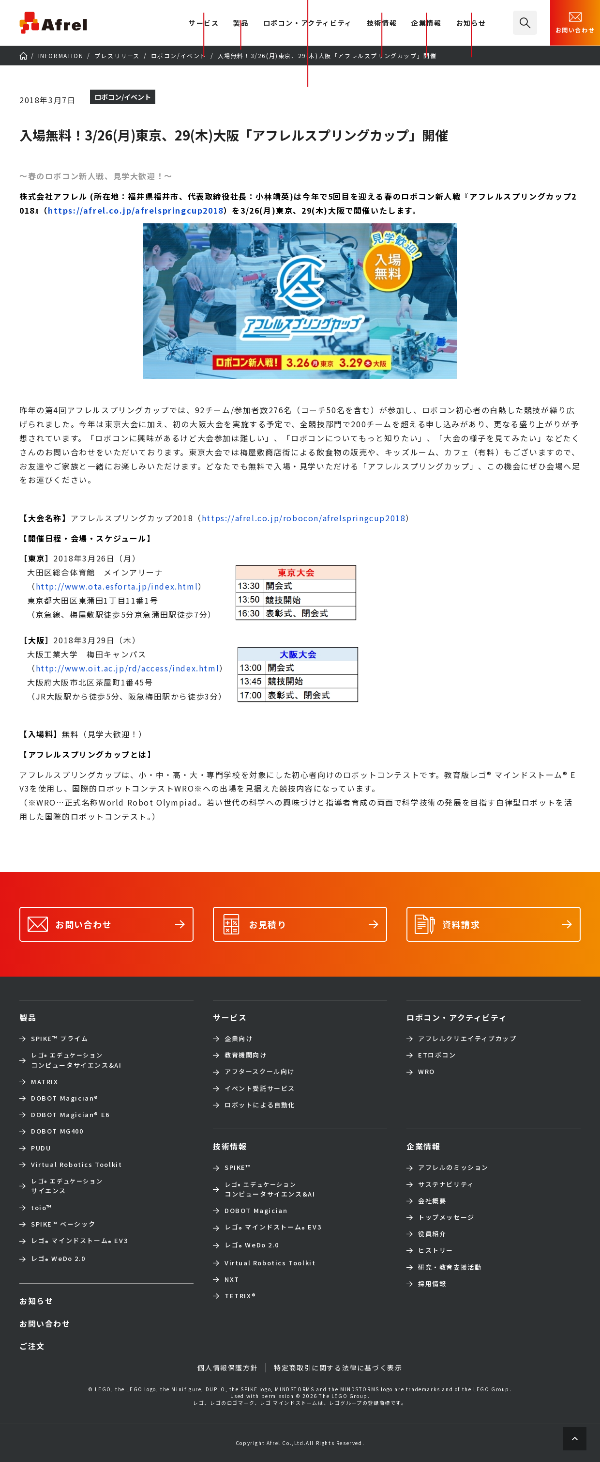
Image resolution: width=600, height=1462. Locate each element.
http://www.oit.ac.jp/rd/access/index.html (128, 668)
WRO (426, 1071)
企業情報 (426, 23)
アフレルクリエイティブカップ (467, 1038)
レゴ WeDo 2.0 (58, 1259)
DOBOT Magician (65, 1098)
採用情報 (432, 1283)
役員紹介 (432, 1233)
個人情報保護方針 (227, 1367)
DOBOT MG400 (57, 1131)
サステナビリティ (446, 1184)
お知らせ (471, 23)
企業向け (239, 1038)
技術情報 (382, 23)
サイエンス (67, 1186)
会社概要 (432, 1201)
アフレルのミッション (453, 1167)
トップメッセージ (446, 1217)
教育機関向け (246, 1055)
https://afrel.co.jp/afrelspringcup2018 (136, 210)
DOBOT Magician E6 (70, 1114)
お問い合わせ (575, 22)
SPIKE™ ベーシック (63, 1224)
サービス (230, 1017)
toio (41, 1207)
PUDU (41, 1148)
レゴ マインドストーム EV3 (79, 1241)
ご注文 (32, 1345)
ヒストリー (435, 1250)
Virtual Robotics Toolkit (76, 1164)
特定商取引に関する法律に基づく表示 (338, 1367)
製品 (240, 23)
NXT (232, 1279)
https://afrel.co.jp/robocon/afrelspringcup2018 (304, 518)
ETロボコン (437, 1055)
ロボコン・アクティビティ (307, 23)
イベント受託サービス (260, 1088)
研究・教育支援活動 (449, 1267)
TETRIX (240, 1295)
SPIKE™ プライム (60, 1038)
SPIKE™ (238, 1167)
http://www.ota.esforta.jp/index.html (117, 586)
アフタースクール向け (260, 1071)
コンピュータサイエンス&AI (76, 1060)
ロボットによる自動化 (260, 1105)
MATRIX (45, 1081)
